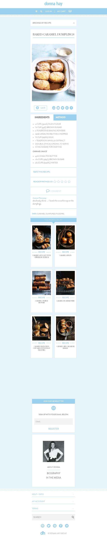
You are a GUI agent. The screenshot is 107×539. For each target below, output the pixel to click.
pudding (60, 214)
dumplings (51, 214)
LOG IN (48, 11)
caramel (41, 214)
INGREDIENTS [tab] (42, 117)
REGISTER (53, 429)
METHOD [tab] (60, 117)
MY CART (61, 11)
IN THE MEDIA (53, 477)
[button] (53, 494)
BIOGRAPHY (53, 473)
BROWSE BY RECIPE (42, 22)
